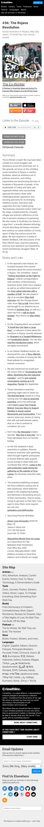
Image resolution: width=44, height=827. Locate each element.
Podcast (6, 624)
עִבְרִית (5, 673)
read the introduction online (20, 342)
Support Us (38, 3)
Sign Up (36, 771)
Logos (21, 593)
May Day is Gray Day (25, 435)
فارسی (13, 663)
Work (23, 610)
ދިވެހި (23, 677)
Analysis (23, 575)
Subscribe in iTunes (28, 105)
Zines (5, 589)
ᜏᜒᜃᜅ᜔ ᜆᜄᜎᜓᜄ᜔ (28, 680)
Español (15, 645)
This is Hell (23, 303)
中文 (23, 656)
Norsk (16, 680)
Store (35, 6)
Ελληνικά (24, 652)
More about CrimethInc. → (27, 722)
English (6, 645)
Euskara (26, 659)
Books (4, 6)
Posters (23, 589)
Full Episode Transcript (12, 147)
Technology (8, 582)
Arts (4, 575)
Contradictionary (10, 610)
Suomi (33, 652)
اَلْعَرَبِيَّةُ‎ (22, 666)
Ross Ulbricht (34, 354)
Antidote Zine (23, 310)
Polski (15, 652)
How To (22, 579)
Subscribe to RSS (15, 105)
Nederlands (24, 663)
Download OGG (14, 142)
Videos (5, 593)
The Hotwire (14, 631)
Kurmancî (7, 680)
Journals (13, 589)
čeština (17, 659)
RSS (12, 572)
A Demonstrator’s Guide (27, 582)
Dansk (31, 670)
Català (17, 677)
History (13, 579)
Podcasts (27, 6)
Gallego (30, 677)
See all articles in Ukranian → (14, 13)
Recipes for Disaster (25, 614)
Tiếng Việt (7, 677)
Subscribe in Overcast (15, 110)
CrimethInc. (7, 2)
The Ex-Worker (9, 628)
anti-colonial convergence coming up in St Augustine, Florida (21, 381)
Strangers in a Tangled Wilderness (25, 336)
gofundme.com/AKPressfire (20, 510)
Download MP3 (14, 136)
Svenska (23, 670)
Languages (14, 10)
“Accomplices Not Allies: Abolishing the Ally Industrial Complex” (24, 375)
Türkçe (5, 663)
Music (13, 593)
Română (6, 670)
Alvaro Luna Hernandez (18, 521)
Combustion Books (20, 339)
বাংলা (15, 670)
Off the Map (19, 621)
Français (6, 649)
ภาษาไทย (14, 673)
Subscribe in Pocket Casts (29, 110)
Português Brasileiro (22, 649)
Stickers (32, 589)
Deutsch (33, 645)
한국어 (29, 666)
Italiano (24, 645)
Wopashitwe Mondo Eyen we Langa (23, 539)
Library (12, 6)
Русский (6, 652)
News (30, 579)
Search (4, 10)
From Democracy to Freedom (17, 607)
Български (14, 656)
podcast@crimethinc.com (18, 97)
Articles (6, 572)
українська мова (29, 673)
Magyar (35, 659)
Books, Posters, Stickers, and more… (20, 638)
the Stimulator (24, 432)
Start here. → (33, 737)
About (23, 10)
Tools (19, 6)
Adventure (13, 575)
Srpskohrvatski (10, 666)
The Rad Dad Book (15, 396)
